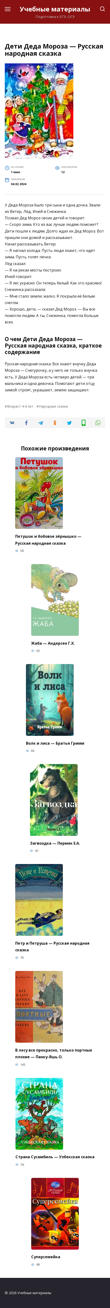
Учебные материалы (55, 9)
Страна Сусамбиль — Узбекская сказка (55, 1156)
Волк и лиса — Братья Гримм (55, 743)
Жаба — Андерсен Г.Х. (53, 643)
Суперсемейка (45, 1256)
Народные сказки (53, 406)
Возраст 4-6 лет (20, 406)
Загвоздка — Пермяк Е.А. (55, 843)
